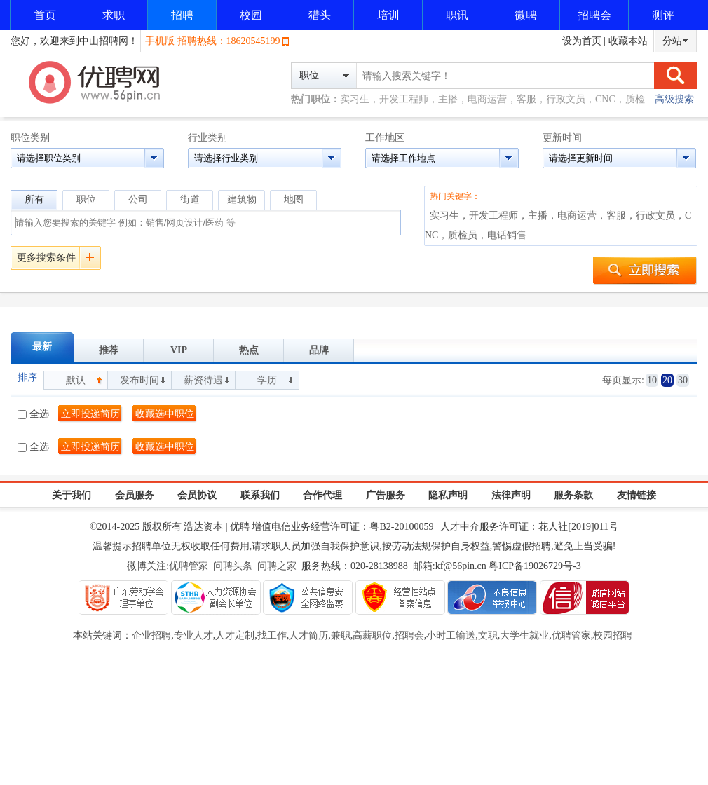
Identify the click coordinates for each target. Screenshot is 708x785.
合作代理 (322, 495)
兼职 (340, 635)
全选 (33, 414)
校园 (251, 15)
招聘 (182, 15)
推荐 (108, 350)
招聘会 (594, 15)
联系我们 (260, 495)
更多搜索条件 (46, 257)
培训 (388, 15)
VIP (178, 350)
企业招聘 (151, 635)
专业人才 (193, 635)
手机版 (160, 41)
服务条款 (573, 495)
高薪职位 (372, 635)
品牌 (319, 350)
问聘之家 (277, 566)
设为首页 (581, 41)
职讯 (457, 15)
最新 (42, 346)
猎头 (319, 15)
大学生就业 (524, 635)
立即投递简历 (90, 414)
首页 (45, 15)
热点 (249, 350)
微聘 (526, 15)
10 (652, 380)
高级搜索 (674, 99)
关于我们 (71, 495)
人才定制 (234, 635)
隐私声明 (448, 495)
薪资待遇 (203, 380)
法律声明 (511, 495)
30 (683, 380)
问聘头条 (232, 566)
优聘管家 (188, 566)
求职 (113, 15)
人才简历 (308, 635)
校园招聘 (612, 635)
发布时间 (139, 380)
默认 (76, 380)
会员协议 (197, 495)
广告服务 (385, 495)
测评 (663, 15)
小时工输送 (450, 635)
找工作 (272, 635)
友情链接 (636, 495)
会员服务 (134, 495)
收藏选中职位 (164, 414)
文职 (488, 635)
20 (667, 380)
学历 (267, 380)
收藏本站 (628, 41)
